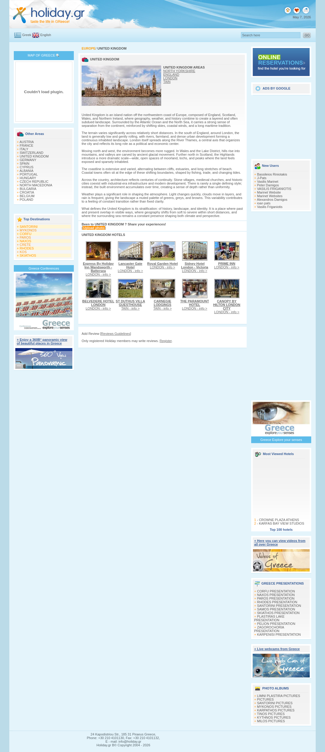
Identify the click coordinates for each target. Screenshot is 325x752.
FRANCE (26, 145)
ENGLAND (171, 74)
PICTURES (265, 699)
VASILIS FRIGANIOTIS (274, 189)
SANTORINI (29, 226)
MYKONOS (28, 230)
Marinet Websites (270, 196)
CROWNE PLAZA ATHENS (279, 522)
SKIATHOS (28, 255)
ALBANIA (26, 171)
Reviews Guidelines (115, 333)
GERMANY (28, 160)
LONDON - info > (98, 269)
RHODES (27, 248)
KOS (23, 252)
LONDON (170, 78)
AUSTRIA (27, 142)
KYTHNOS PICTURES (274, 717)
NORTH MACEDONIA (36, 185)
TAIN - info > (130, 304)
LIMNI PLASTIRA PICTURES (278, 696)
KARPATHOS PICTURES (276, 710)
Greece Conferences (44, 268)
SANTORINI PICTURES (275, 703)
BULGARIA (28, 189)
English (45, 35)
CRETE (25, 244)
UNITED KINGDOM (34, 156)
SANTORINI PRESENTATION (279, 605)
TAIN (166, 82)
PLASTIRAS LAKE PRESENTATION (269, 618)
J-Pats (261, 178)
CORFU (26, 234)
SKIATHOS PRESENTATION (278, 613)
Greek (26, 35)
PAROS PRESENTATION (276, 598)
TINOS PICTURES (270, 714)
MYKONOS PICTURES (274, 706)
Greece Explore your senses (281, 440)
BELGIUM (27, 196)
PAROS (25, 237)
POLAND (26, 199)
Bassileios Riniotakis (272, 174)
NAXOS (26, 241)
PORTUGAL (29, 174)
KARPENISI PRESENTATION (279, 634)
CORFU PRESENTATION (276, 591)
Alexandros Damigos (272, 199)
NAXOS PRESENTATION (276, 595)
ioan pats (264, 203)
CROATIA (27, 192)
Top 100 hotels (281, 529)
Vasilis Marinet (267, 181)
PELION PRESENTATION (276, 623)
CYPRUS (27, 167)
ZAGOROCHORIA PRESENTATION (269, 629)
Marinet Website (269, 192)
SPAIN (24, 163)
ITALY (24, 149)
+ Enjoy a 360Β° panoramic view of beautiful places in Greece (42, 341)
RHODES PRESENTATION (277, 602)
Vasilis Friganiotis (270, 207)
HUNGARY (28, 178)
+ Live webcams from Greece (277, 649)
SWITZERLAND (32, 152)
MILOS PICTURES (271, 721)
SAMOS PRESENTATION (276, 609)
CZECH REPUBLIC (34, 181)
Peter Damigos (268, 185)
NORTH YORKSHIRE (179, 71)
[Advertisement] (44, 465)
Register (166, 341)
